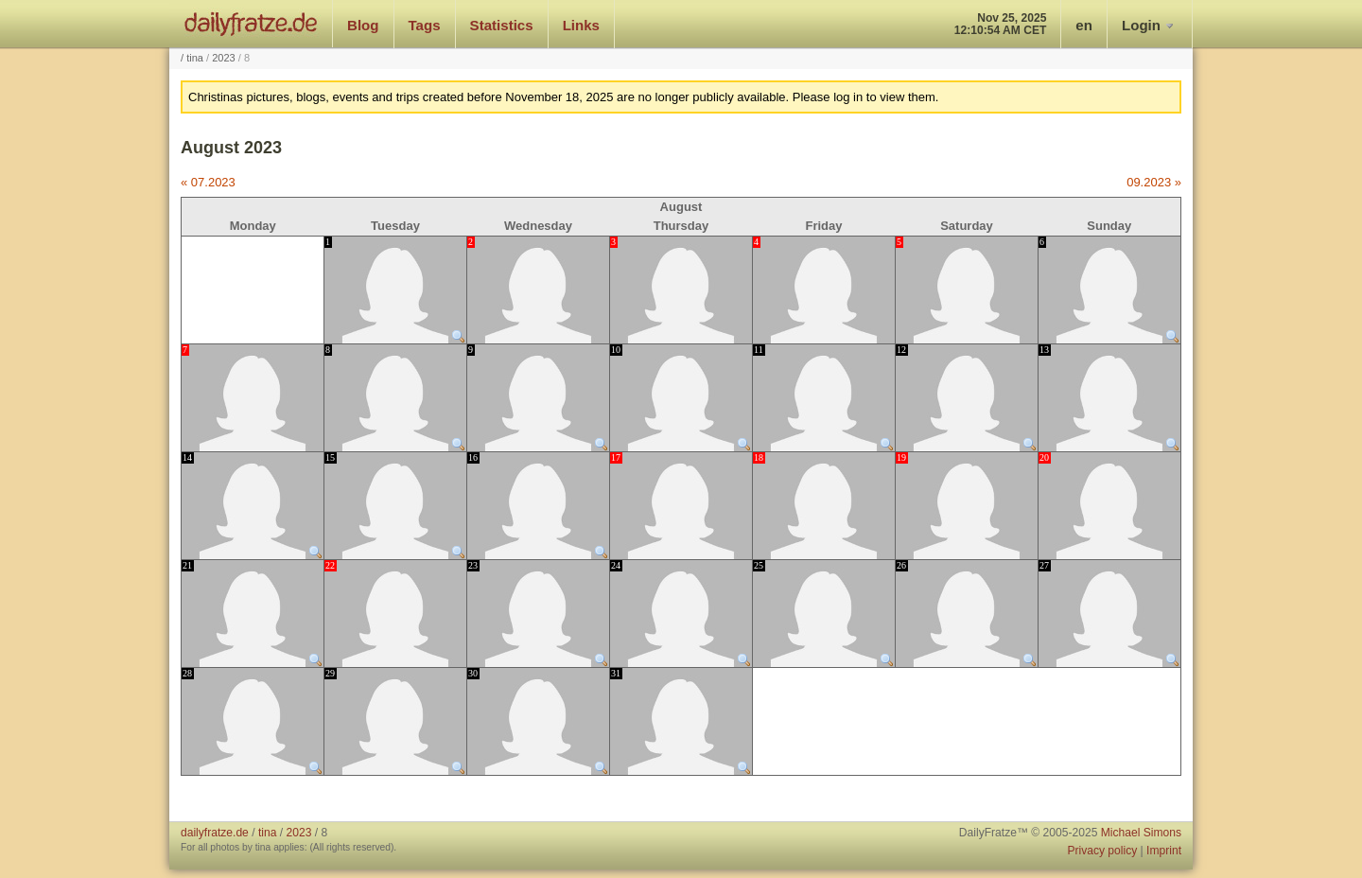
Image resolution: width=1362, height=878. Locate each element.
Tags (425, 25)
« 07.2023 (208, 182)
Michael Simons (1141, 832)
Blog (363, 25)
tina (194, 57)
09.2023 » (1153, 182)
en (1083, 25)
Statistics (501, 25)
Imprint (1163, 850)
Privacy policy (1102, 850)
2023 (224, 57)
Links (581, 25)
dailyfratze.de (251, 23)
